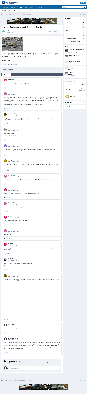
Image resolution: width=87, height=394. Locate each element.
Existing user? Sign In (73, 2)
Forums (20, 10)
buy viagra (6, 328)
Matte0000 (72, 96)
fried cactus (72, 75)
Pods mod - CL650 (72, 67)
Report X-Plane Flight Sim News (10, 64)
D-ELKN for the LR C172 (73, 55)
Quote (8, 87)
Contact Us (41, 392)
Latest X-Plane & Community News (9, 10)
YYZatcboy (10, 189)
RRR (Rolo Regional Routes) (74, 61)
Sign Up (83, 2)
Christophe (72, 68)
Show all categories (75, 41)
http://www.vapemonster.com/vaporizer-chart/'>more (16, 347)
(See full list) (82, 102)
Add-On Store (13, 7)
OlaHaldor (10, 93)
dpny (9, 128)
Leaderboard (39, 7)
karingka (10, 79)
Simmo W (10, 113)
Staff (38, 10)
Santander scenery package (23, 53)
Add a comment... (14, 368)
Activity (25, 7)
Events (26, 10)
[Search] (65, 7)
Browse (20, 8)
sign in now (33, 362)
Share (49, 31)
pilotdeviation (72, 51)
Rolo (70, 62)
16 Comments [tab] (6, 74)
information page (6, 60)
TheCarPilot (68, 106)
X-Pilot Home (5, 7)
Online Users (44, 10)
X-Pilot (9, 30)
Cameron (10, 145)
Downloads (32, 10)
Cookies (46, 392)
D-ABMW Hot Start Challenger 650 (76, 49)
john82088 (10, 258)
